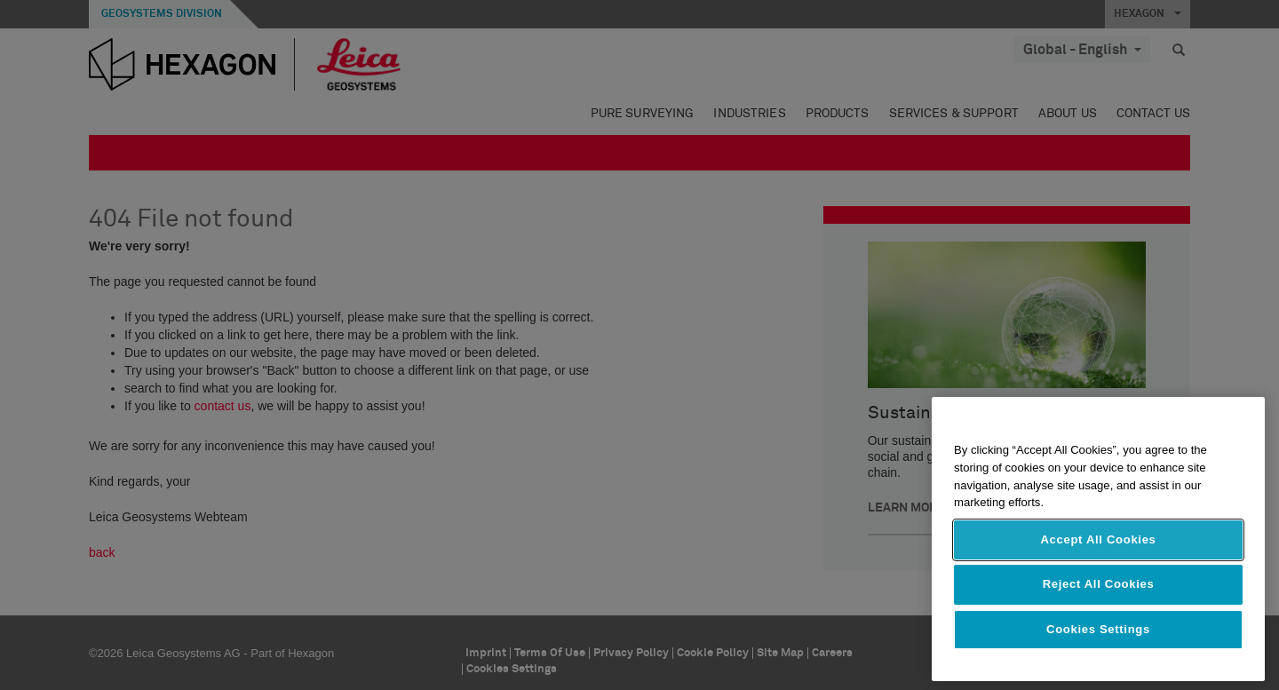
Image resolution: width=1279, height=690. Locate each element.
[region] (1098, 539)
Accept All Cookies (1098, 539)
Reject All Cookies (1099, 584)
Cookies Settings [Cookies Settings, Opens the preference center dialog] (1098, 629)
